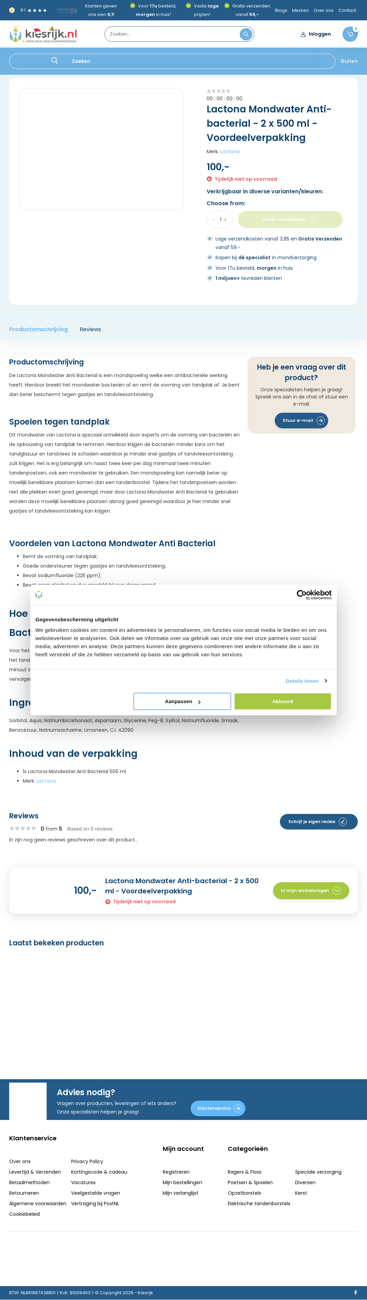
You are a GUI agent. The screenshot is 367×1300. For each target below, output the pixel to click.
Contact (347, 10)
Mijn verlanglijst (180, 1193)
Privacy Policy (87, 1161)
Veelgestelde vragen (95, 1193)
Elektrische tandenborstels (175, 56)
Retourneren (24, 1193)
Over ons (324, 10)
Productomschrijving (38, 329)
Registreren (176, 1172)
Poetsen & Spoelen (73, 56)
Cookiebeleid (24, 1214)
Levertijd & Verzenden (35, 1172)
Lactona (230, 151)
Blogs (281, 10)
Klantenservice (219, 1108)
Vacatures (83, 1182)
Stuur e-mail (304, 420)
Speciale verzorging (238, 56)
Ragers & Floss (26, 56)
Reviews (90, 329)
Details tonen (302, 681)
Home (16, 67)
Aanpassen (183, 701)
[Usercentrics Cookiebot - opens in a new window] (302, 595)
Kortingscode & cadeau (99, 1172)
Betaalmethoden (29, 1182)
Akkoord (282, 701)
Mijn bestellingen (182, 1182)
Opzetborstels (119, 56)
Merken (300, 10)
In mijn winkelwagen (311, 891)
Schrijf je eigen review (317, 822)
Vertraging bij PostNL (95, 1203)
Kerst (305, 56)
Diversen (280, 56)
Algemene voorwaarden (37, 1203)
